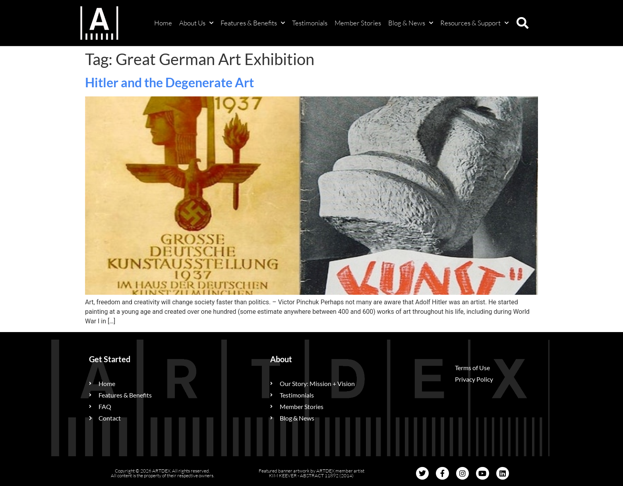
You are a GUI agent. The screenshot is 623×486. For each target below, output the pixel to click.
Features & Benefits (253, 23)
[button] (522, 23)
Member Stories (358, 23)
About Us (196, 23)
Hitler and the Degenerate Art (169, 82)
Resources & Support (474, 23)
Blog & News (410, 23)
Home (163, 23)
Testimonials (309, 23)
